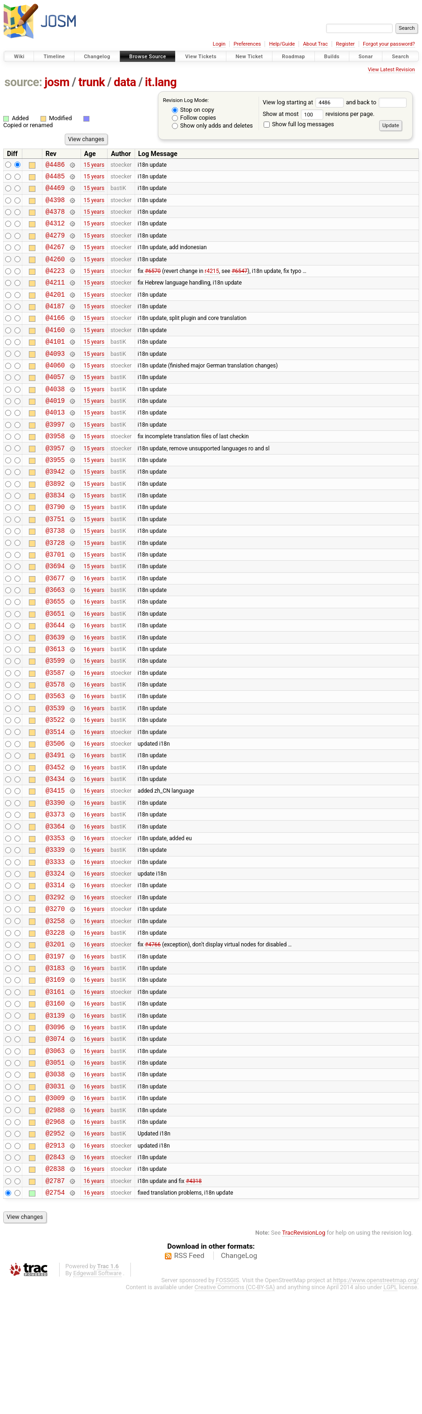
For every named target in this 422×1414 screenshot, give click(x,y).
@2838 (55, 1288)
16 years (93, 628)
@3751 (55, 561)
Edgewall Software (97, 1396)
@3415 (55, 865)
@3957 (55, 482)
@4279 (55, 244)
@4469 (55, 191)
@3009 (55, 1209)
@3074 (55, 1143)
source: (23, 82)
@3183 (55, 1064)
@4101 (55, 363)
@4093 (55, 377)
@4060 (55, 390)
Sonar (366, 57)
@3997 (55, 456)
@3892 (55, 522)
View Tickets (200, 57)
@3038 (55, 1182)
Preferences (247, 44)
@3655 (55, 654)
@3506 (55, 813)
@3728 (55, 588)
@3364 (55, 905)
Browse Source (147, 57)
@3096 (55, 1130)
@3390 (55, 879)
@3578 (55, 746)
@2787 (55, 1302)
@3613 (55, 707)
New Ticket (249, 57)
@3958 (55, 469)
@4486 (55, 165)
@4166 (55, 337)
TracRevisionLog (304, 1355)
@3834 (55, 535)
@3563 (55, 759)
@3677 (55, 628)
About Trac (315, 44)
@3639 (55, 694)
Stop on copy (193, 109)
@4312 (55, 231)
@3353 (55, 918)
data (125, 82)
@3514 (55, 799)
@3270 (55, 997)
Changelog (97, 57)
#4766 (153, 1037)
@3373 (55, 892)
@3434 (55, 852)
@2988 (55, 1222)
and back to (376, 102)
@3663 (55, 641)
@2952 (55, 1248)
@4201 (55, 310)
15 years (93, 165)
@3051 (55, 1169)
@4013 (55, 442)
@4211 (55, 297)
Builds (332, 57)
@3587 (55, 733)
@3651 (55, 667)
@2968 (55, 1235)
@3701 (55, 601)
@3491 (55, 826)
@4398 (55, 205)
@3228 (55, 1024)
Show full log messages (299, 124)
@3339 (55, 931)
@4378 (55, 218)
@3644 (55, 680)
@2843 (55, 1275)
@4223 (55, 284)
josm (56, 82)
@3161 (55, 1090)
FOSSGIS (227, 1403)
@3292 (55, 984)
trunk (91, 82)
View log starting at (304, 102)
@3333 (55, 945)
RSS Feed (189, 1378)
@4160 (55, 350)
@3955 (55, 495)
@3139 (55, 1117)
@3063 (55, 1156)
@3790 (55, 548)
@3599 (55, 720)
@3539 (55, 773)
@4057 (55, 403)
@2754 (55, 1315)
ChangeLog (239, 1378)
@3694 (55, 614)
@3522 (55, 786)
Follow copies (194, 117)
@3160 (55, 1103)
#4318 (194, 1301)
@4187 (55, 324)
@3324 (55, 958)
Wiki (19, 57)
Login (219, 44)
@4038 (55, 416)
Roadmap (293, 57)
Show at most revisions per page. (318, 113)
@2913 (55, 1262)
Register (345, 44)
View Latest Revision (391, 70)
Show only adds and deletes (212, 125)
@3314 (55, 971)
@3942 (55, 508)
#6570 (153, 284)
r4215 (211, 284)
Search (400, 57)
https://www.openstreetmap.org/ (376, 1403)
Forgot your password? (389, 44)
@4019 (55, 429)
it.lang (161, 82)
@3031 (55, 1196)
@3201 (55, 1037)
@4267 (55, 257)
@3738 (55, 575)
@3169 (55, 1077)
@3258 (55, 1011)
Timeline (54, 57)
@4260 (55, 271)
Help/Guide (282, 44)
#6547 (239, 284)
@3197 (55, 1051)
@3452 (55, 839)
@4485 (55, 178)
